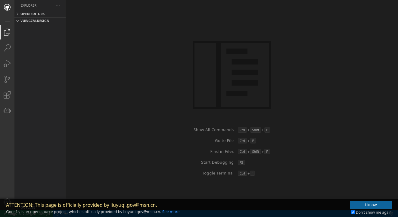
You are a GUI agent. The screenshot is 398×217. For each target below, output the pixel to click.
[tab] (7, 7)
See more (171, 211)
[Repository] (7, 7)
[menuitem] (7, 19)
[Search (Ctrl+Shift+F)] (7, 48)
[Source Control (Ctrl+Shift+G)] (7, 79)
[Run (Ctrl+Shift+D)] (7, 63)
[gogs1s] (7, 110)
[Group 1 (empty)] (251, 105)
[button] (97, 5)
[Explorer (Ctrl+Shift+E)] (7, 32)
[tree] (59, 114)
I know (371, 205)
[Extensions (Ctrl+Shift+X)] (7, 95)
